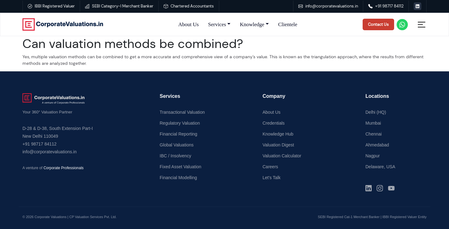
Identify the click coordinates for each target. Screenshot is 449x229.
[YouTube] (391, 188)
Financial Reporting (178, 133)
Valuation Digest (278, 144)
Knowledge (252, 24)
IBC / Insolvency (175, 155)
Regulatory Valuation (180, 123)
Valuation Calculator (282, 155)
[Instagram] (380, 188)
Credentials (274, 123)
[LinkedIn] (368, 188)
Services (217, 24)
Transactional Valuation (182, 112)
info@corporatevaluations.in (328, 6)
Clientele (287, 24)
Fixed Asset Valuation (180, 166)
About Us (188, 24)
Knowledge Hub (278, 133)
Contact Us (378, 24)
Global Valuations (177, 144)
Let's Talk (272, 177)
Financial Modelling (178, 177)
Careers (270, 166)
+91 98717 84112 (385, 6)
